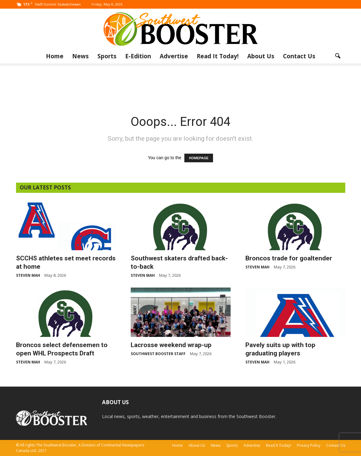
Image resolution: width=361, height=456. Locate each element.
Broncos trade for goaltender (288, 258)
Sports (107, 56)
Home (55, 56)
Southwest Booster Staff (158, 353)
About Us (260, 56)
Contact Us (299, 56)
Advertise (174, 56)
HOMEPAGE (198, 158)
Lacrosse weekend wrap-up (171, 345)
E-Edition (138, 56)
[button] (337, 56)
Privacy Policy (308, 445)
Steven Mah (28, 275)
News (80, 56)
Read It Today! (218, 56)
